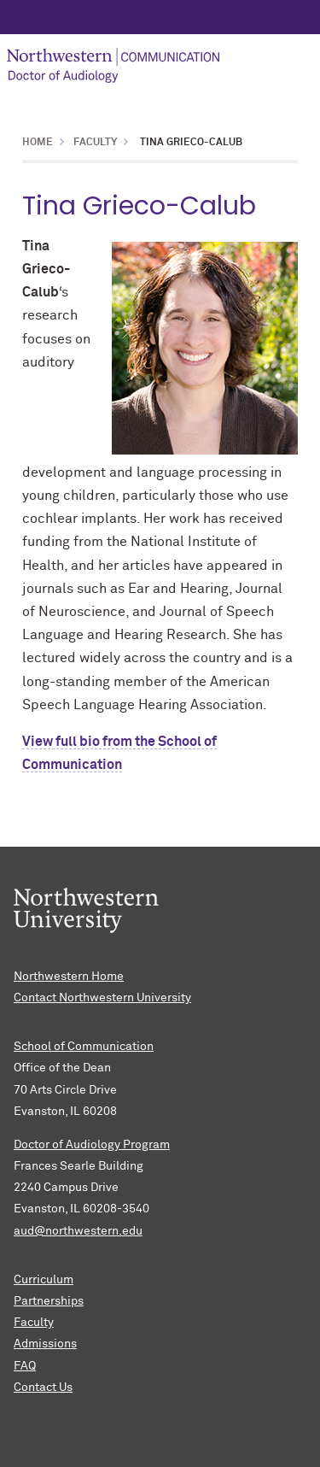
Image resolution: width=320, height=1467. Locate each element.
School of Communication (84, 1047)
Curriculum (43, 1280)
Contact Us (43, 1388)
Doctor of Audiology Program (92, 1145)
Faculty (95, 143)
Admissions (45, 1344)
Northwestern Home (69, 977)
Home (37, 143)
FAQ (25, 1366)
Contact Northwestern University (102, 998)
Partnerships (49, 1301)
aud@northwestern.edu (78, 1231)
